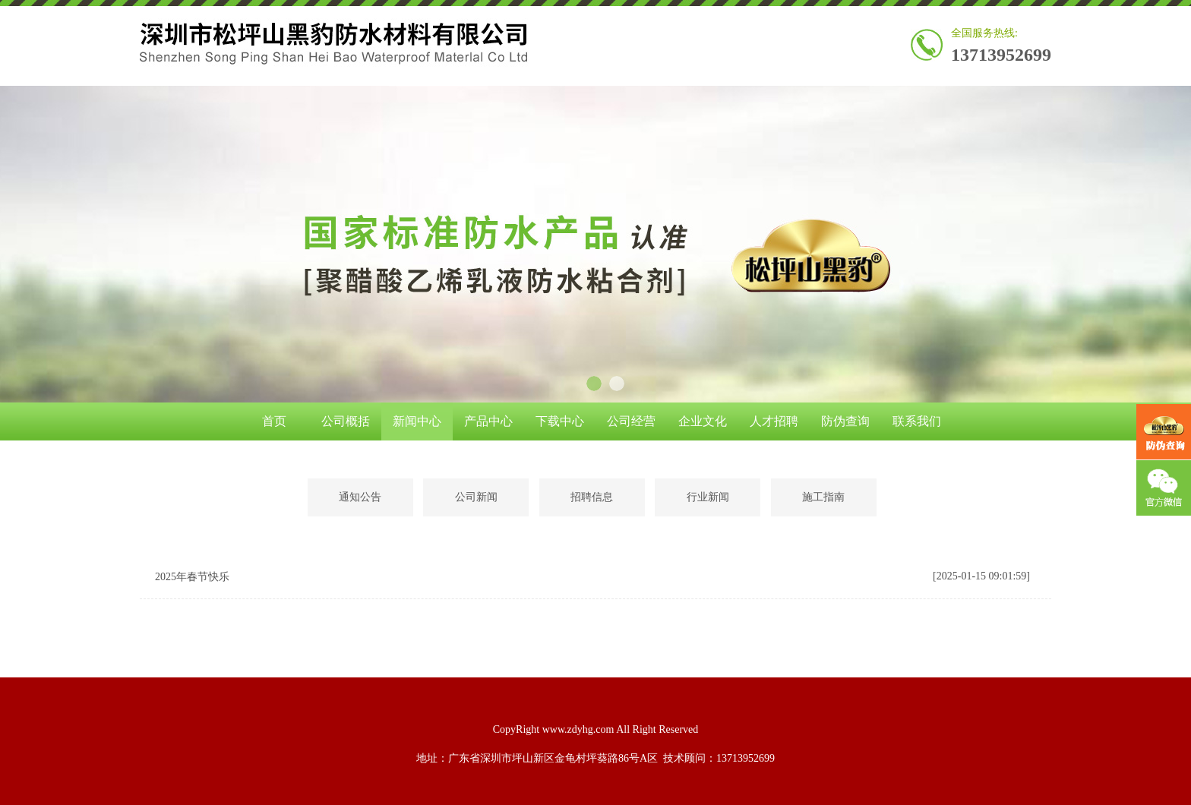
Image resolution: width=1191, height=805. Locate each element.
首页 (274, 421)
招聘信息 (591, 497)
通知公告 (360, 497)
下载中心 (559, 421)
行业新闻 (708, 497)
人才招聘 (774, 421)
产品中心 (488, 421)
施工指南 (823, 497)
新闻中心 (417, 421)
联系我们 (916, 421)
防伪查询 (845, 421)
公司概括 (345, 421)
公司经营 (631, 421)
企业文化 (702, 421)
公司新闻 (476, 497)
